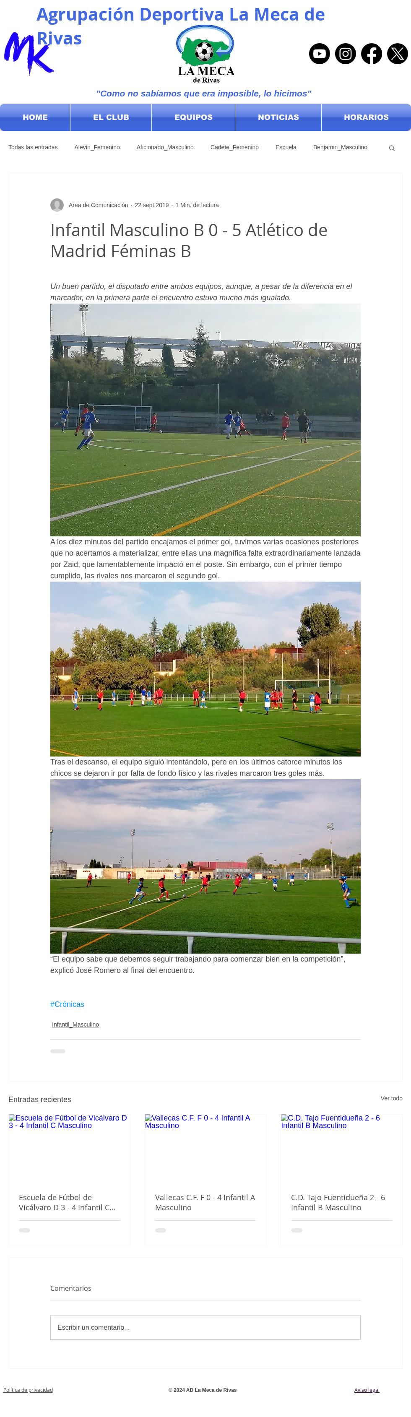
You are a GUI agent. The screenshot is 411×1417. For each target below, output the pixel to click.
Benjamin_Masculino (340, 147)
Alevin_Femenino (97, 147)
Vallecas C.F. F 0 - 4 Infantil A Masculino (205, 1202)
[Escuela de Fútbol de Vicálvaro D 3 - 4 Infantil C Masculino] (69, 1148)
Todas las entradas (33, 147)
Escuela (286, 147)
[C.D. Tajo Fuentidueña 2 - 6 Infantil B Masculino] (341, 1148)
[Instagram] (345, 53)
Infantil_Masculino (75, 1024)
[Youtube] (319, 53)
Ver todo (392, 1098)
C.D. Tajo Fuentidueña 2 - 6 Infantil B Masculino (338, 1202)
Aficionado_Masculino (165, 147)
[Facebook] (371, 53)
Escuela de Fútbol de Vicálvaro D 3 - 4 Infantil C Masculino (64, 1202)
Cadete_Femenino (235, 147)
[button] (110, 117)
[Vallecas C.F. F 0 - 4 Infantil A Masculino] (205, 1148)
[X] (397, 53)
